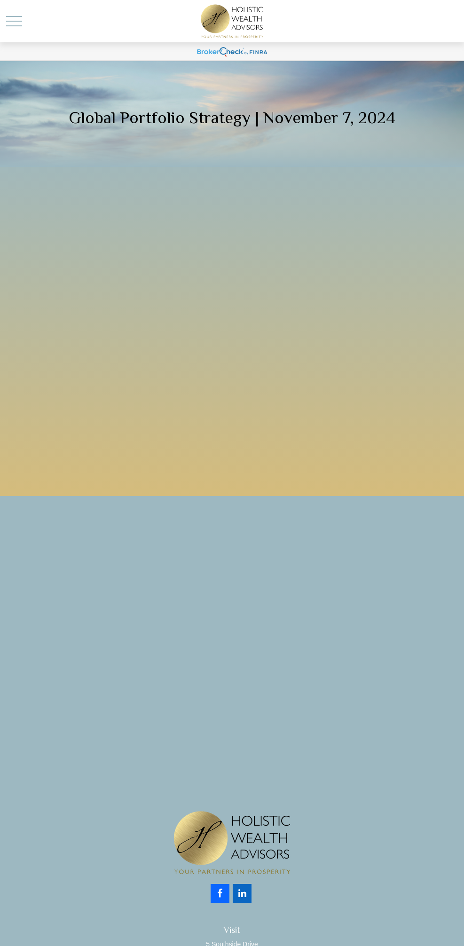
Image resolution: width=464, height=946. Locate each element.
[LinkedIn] (242, 893)
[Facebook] (220, 893)
